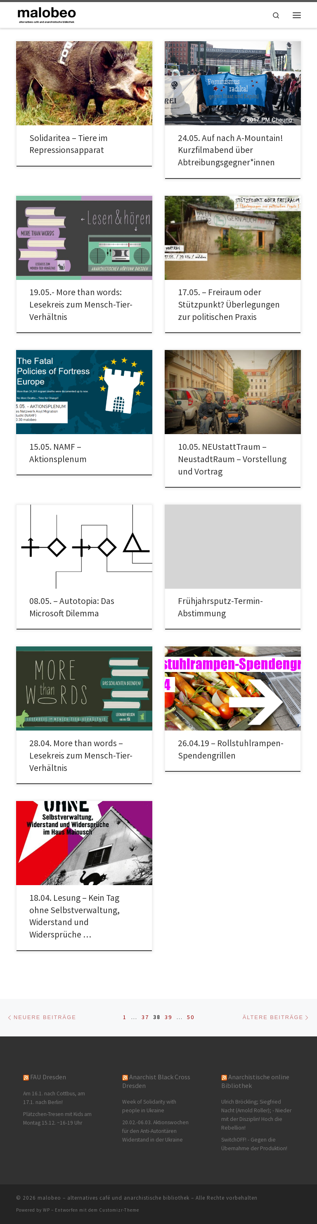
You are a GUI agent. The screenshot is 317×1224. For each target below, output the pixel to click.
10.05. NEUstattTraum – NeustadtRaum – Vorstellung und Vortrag (232, 459)
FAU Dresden (48, 1077)
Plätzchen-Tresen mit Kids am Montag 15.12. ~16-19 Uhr (57, 1118)
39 (168, 1017)
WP (46, 1210)
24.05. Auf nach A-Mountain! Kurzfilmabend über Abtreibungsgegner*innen (230, 150)
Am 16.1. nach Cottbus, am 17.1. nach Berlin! (54, 1098)
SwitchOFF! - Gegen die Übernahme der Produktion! (254, 1144)
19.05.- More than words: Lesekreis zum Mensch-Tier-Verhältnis (80, 304)
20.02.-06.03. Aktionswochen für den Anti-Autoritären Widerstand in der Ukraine (155, 1131)
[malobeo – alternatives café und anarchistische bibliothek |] (47, 14)
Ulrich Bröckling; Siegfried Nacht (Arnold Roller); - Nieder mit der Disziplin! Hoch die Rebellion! (256, 1114)
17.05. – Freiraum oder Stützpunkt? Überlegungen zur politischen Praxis (229, 304)
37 (145, 1017)
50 (190, 1017)
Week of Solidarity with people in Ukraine (149, 1106)
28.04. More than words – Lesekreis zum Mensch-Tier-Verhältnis (80, 755)
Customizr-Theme (119, 1210)
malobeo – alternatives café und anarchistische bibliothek (113, 1197)
